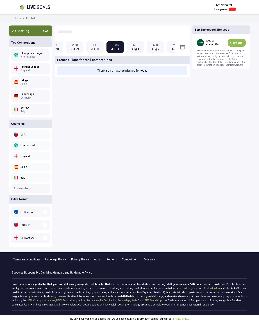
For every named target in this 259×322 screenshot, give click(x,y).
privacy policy (180, 318)
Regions (111, 259)
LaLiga (113, 300)
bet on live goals (188, 288)
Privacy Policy (80, 259)
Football (30, 18)
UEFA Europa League (68, 300)
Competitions (130, 259)
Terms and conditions (26, 259)
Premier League (90, 300)
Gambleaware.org (234, 65)
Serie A (135, 300)
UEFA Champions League (41, 300)
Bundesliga (124, 300)
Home (17, 18)
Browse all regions (24, 188)
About (97, 259)
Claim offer (237, 42)
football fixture (212, 288)
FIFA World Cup (153, 300)
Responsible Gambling (38, 272)
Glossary (149, 259)
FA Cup (104, 300)
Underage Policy (55, 259)
